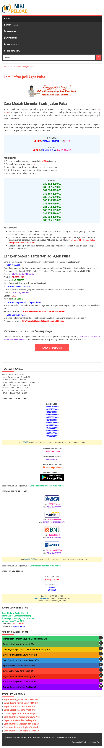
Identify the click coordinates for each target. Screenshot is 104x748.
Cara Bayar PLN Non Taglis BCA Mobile (21, 727)
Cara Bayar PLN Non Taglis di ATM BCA (21, 730)
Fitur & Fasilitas (12, 50)
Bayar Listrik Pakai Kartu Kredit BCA (18, 644)
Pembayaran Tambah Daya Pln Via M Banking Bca (25, 639)
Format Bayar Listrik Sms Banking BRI (19, 687)
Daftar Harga (11, 24)
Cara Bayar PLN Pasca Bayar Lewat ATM (21, 660)
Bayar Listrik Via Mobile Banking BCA (19, 676)
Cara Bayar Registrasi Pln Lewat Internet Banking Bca (26, 649)
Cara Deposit (10, 37)
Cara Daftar (10, 31)
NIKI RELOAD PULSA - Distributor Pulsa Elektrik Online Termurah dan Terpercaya (46, 737)
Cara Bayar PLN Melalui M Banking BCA (21, 724)
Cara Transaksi (11, 44)
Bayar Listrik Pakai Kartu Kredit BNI (18, 671)
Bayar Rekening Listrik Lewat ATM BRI (20, 655)
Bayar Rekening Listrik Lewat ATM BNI (20, 681)
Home (7, 18)
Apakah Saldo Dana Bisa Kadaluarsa (19, 665)
